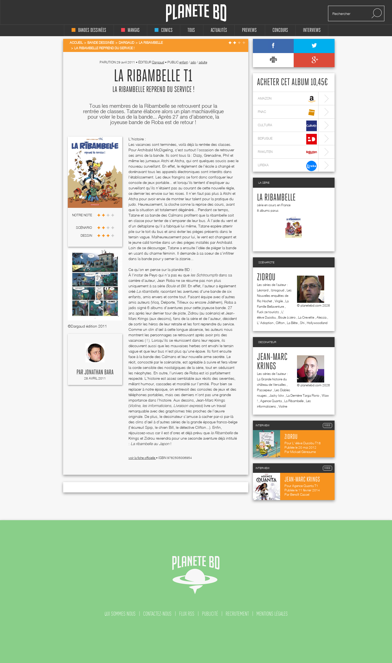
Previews (249, 30)
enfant (183, 62)
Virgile (279, 301)
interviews (312, 30)
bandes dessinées (89, 30)
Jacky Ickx (276, 395)
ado (193, 62)
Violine (282, 406)
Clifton (280, 323)
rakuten (287, 152)
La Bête (292, 323)
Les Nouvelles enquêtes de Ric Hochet (274, 295)
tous (191, 30)
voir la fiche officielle (142, 458)
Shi (302, 323)
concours (280, 30)
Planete (196, 13)
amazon (287, 99)
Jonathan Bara (99, 372)
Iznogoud (277, 290)
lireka (287, 166)
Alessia (321, 317)
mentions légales (272, 614)
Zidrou (266, 277)
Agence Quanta (271, 401)
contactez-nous (157, 614)
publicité (210, 614)
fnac (287, 112)
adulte (203, 62)
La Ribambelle (276, 197)
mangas (130, 30)
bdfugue (287, 139)
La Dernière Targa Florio (302, 395)
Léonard (262, 290)
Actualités (219, 30)
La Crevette (306, 317)
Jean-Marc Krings (272, 362)
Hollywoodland (317, 323)
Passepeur (264, 390)
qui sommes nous (120, 614)
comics (164, 30)
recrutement (237, 614)
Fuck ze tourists (268, 312)
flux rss (186, 614)
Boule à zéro (287, 317)
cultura (287, 126)
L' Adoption (265, 323)
